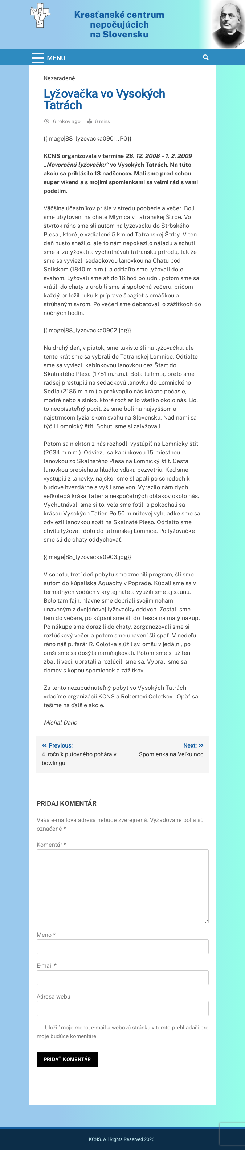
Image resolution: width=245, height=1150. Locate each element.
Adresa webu (53, 996)
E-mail (47, 965)
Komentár (51, 845)
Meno (46, 935)
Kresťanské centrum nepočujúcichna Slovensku (119, 24)
